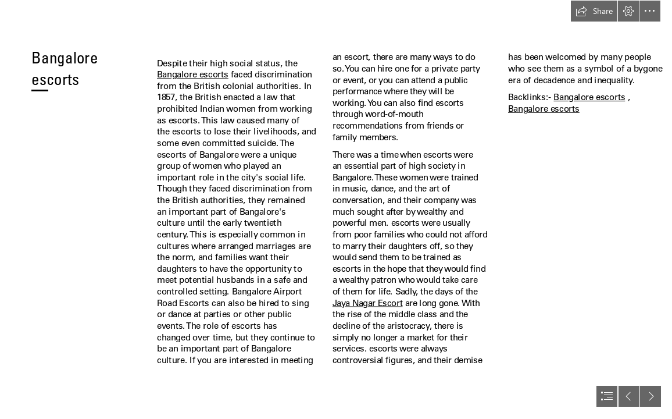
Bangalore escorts (192, 74)
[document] (336, 209)
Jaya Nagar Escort (368, 302)
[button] (594, 11)
